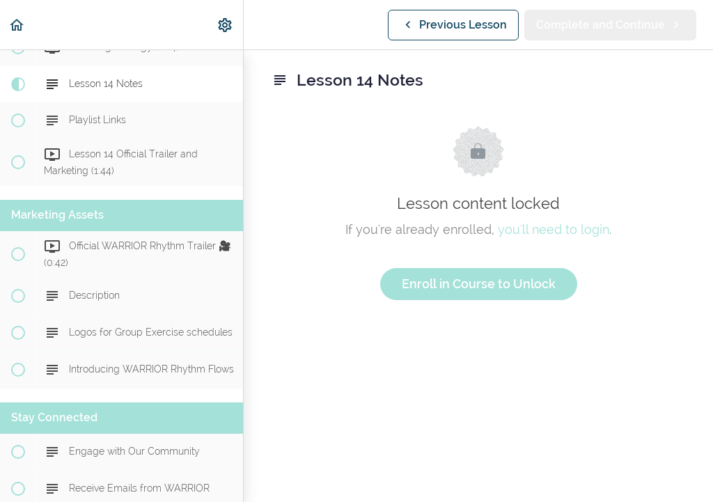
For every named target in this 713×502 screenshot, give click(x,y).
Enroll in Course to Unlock (479, 283)
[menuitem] (225, 24)
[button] (17, 24)
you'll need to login (553, 229)
